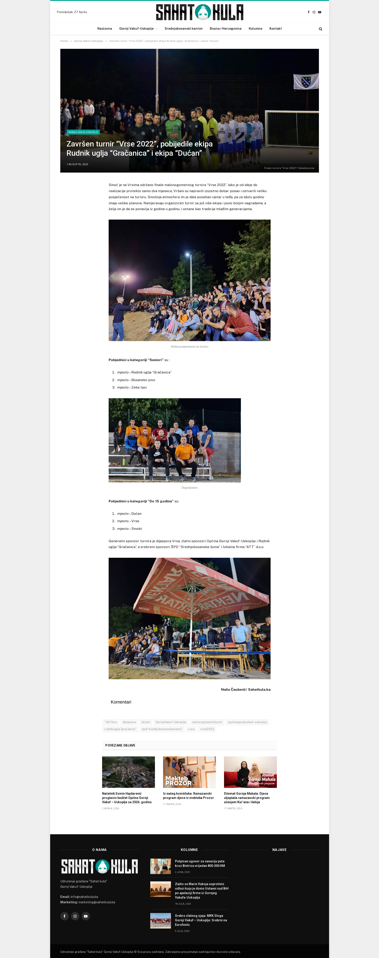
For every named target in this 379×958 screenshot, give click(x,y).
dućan (145, 722)
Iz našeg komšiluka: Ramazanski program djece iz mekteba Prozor (188, 796)
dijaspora (129, 722)
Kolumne (255, 28)
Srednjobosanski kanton (184, 28)
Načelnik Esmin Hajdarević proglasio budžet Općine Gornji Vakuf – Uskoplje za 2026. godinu (127, 798)
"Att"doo (110, 722)
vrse (191, 729)
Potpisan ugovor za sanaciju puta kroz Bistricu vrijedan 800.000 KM (200, 863)
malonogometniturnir (207, 722)
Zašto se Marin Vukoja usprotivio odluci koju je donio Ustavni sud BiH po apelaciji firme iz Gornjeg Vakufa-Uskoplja (202, 890)
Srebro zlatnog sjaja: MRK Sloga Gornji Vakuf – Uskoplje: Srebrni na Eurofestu (201, 920)
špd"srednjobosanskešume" (162, 729)
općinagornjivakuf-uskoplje (247, 722)
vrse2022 (207, 729)
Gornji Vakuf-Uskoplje (136, 28)
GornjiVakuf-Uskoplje (171, 722)
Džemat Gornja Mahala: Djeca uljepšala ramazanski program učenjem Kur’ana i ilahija (247, 798)
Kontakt (275, 28)
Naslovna (104, 28)
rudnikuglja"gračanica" (120, 729)
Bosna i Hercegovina (226, 28)
